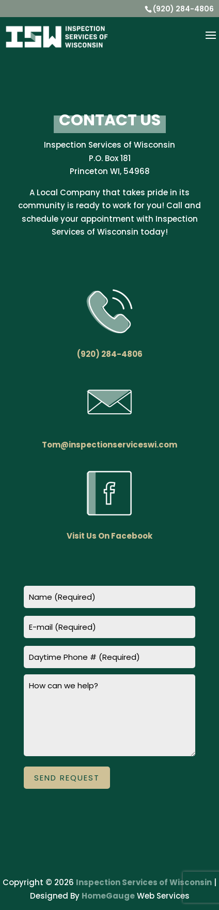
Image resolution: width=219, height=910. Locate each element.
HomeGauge (108, 895)
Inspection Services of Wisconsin (144, 882)
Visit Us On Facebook (109, 535)
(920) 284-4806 (183, 9)
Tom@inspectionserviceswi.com (109, 444)
